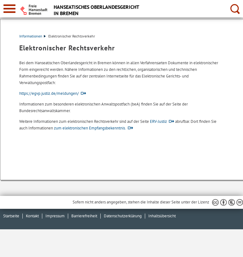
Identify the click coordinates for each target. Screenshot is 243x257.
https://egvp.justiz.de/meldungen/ (49, 93)
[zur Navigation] (9, 8)
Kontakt (32, 216)
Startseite (11, 216)
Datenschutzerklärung (123, 216)
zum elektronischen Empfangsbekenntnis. (90, 128)
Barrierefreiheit (84, 216)
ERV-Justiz (158, 121)
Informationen (32, 36)
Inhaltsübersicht (162, 216)
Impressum (55, 216)
